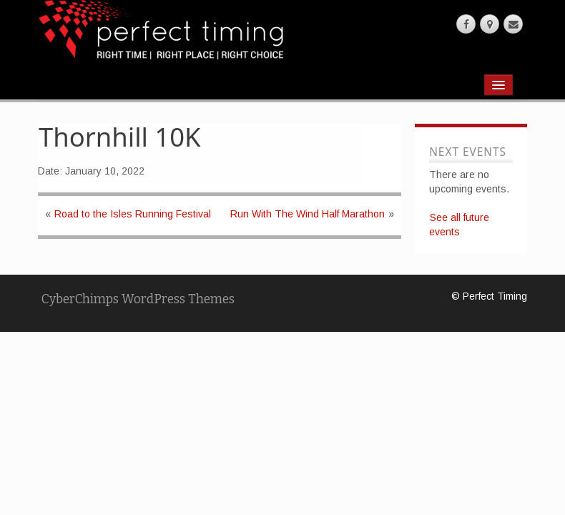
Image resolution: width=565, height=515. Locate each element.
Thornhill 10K (120, 136)
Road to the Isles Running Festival (132, 214)
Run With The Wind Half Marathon (307, 214)
